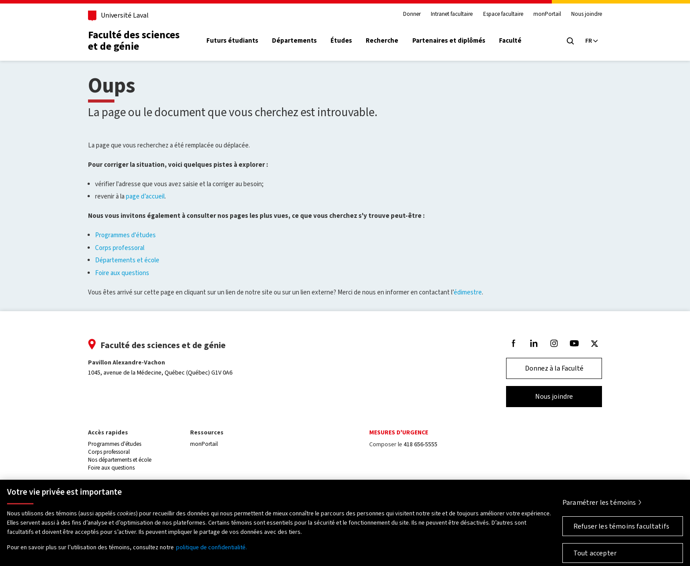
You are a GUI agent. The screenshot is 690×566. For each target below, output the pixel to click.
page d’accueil (145, 196)
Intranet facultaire (452, 14)
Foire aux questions (122, 272)
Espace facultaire (503, 14)
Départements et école (127, 260)
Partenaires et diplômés (448, 41)
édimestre (468, 292)
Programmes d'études (125, 235)
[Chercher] (570, 40)
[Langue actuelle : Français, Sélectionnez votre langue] (591, 40)
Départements (294, 41)
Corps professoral (119, 247)
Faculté (510, 41)
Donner (412, 14)
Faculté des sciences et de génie (134, 40)
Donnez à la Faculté (554, 368)
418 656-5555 (420, 444)
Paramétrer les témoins (599, 505)
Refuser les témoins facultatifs (621, 529)
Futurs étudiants (232, 41)
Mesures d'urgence (398, 432)
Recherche (382, 41)
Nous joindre (586, 14)
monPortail (547, 14)
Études (341, 41)
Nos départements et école (119, 459)
